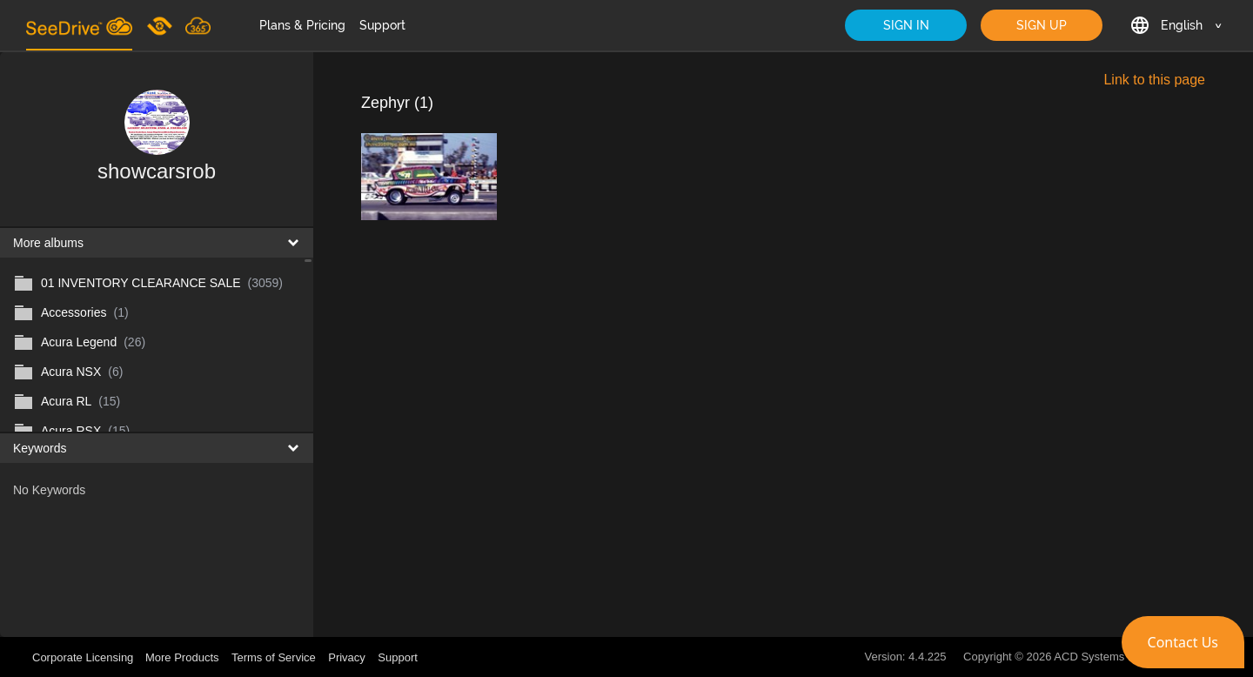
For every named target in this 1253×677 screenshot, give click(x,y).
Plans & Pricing (302, 25)
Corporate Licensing (84, 657)
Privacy (346, 657)
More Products (182, 657)
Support (382, 25)
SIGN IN (906, 25)
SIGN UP (1041, 25)
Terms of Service (273, 657)
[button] (1183, 642)
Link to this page (1154, 79)
